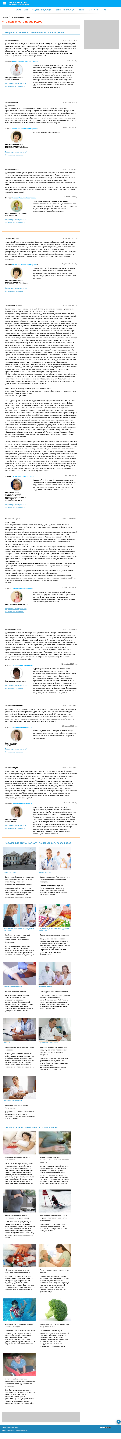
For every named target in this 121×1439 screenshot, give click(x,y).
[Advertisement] (101, 34)
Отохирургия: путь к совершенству (52, 993)
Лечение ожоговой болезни (15, 993)
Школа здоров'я (10, 872)
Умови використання (10, 1433)
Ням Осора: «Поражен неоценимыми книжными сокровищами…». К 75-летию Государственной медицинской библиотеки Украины (17, 882)
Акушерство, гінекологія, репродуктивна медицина (19, 931)
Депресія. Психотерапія (13, 1102)
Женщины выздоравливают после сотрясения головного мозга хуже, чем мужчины (52, 1219)
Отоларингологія (44, 988)
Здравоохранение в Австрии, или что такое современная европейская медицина (52, 879)
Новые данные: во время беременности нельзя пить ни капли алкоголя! (52, 1161)
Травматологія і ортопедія (13, 988)
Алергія (7, 1044)
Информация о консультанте (16, 83)
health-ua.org (20, 3)
